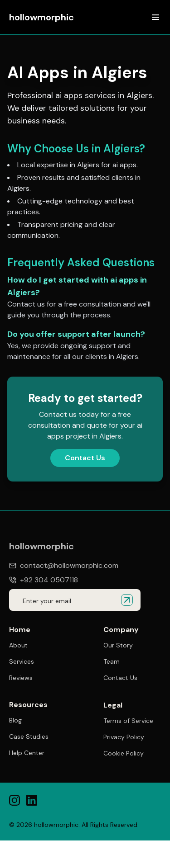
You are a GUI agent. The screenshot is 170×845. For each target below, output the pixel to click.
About (18, 645)
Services (21, 661)
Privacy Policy (123, 738)
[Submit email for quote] (127, 600)
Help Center (26, 753)
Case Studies (29, 737)
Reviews (21, 678)
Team (111, 661)
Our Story (118, 645)
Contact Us (85, 458)
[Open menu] (155, 17)
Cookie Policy (123, 754)
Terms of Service (128, 722)
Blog (15, 721)
